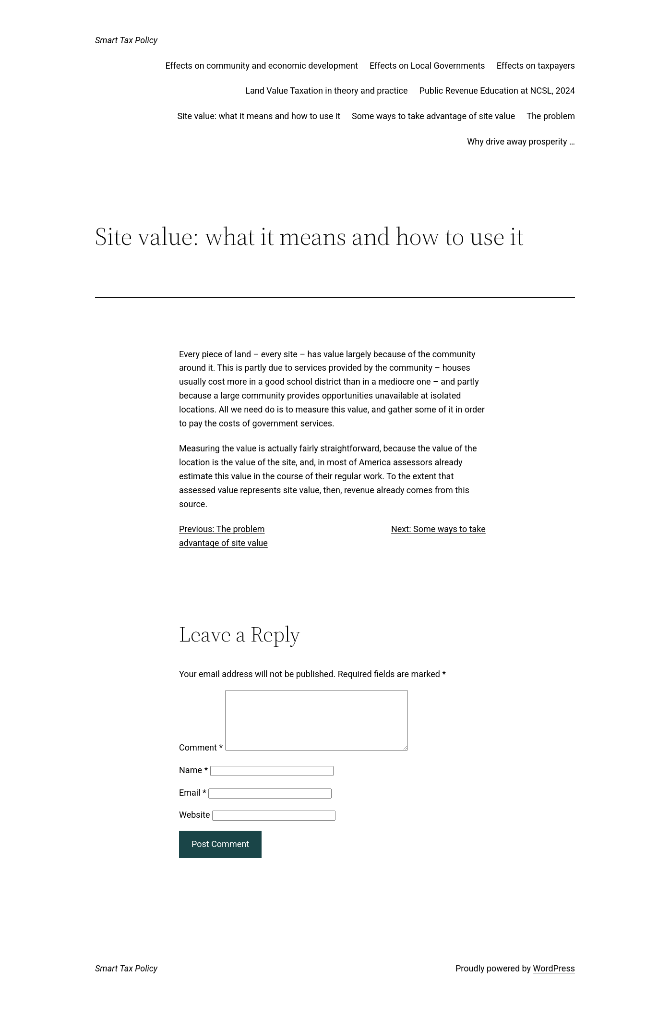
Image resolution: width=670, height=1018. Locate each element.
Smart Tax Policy (126, 40)
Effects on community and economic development (261, 66)
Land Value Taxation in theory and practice (326, 90)
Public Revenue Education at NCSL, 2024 (497, 90)
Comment (201, 759)
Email (192, 804)
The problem (550, 116)
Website (194, 826)
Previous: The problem (222, 529)
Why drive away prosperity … (521, 141)
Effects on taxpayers (536, 66)
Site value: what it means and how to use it (259, 116)
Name (193, 781)
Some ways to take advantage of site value (433, 116)
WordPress (554, 980)
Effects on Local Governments (427, 66)
